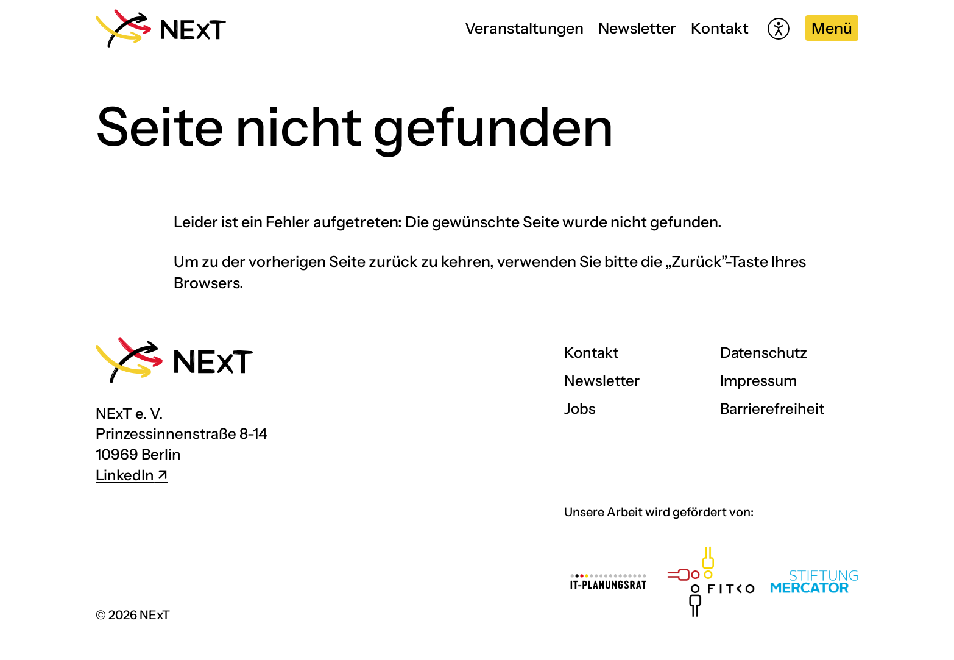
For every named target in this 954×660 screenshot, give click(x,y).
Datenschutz (763, 352)
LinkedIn (125, 475)
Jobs (580, 408)
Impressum (758, 380)
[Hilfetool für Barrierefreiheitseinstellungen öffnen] (779, 29)
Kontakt (720, 28)
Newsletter (637, 28)
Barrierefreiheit (772, 408)
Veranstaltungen (524, 28)
